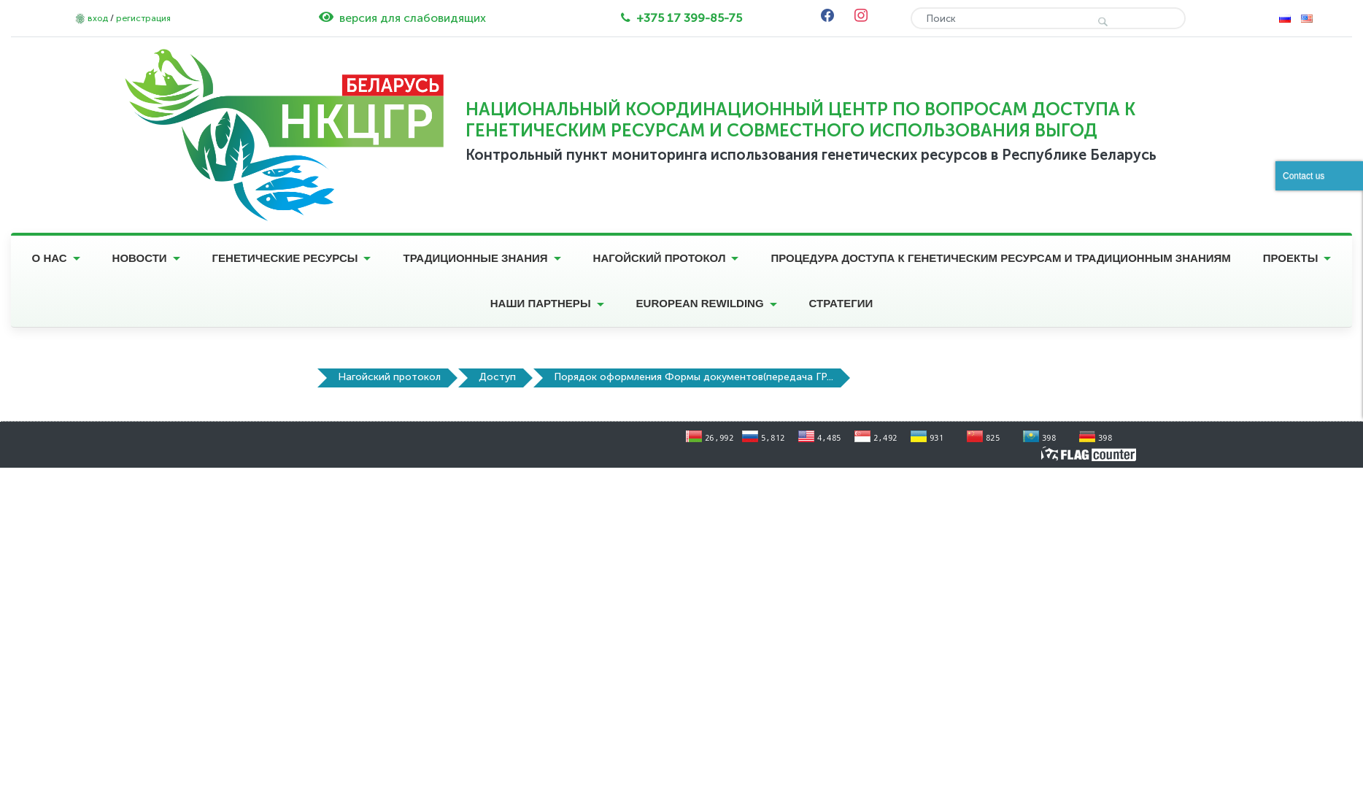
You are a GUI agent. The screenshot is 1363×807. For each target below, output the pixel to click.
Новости (139, 258)
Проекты (1290, 258)
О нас (49, 258)
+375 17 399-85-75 (689, 18)
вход (98, 18)
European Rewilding (700, 303)
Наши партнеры (540, 303)
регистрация (143, 18)
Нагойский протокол (659, 258)
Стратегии (841, 303)
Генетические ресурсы (285, 258)
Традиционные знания (475, 258)
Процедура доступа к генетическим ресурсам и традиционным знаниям (1000, 258)
